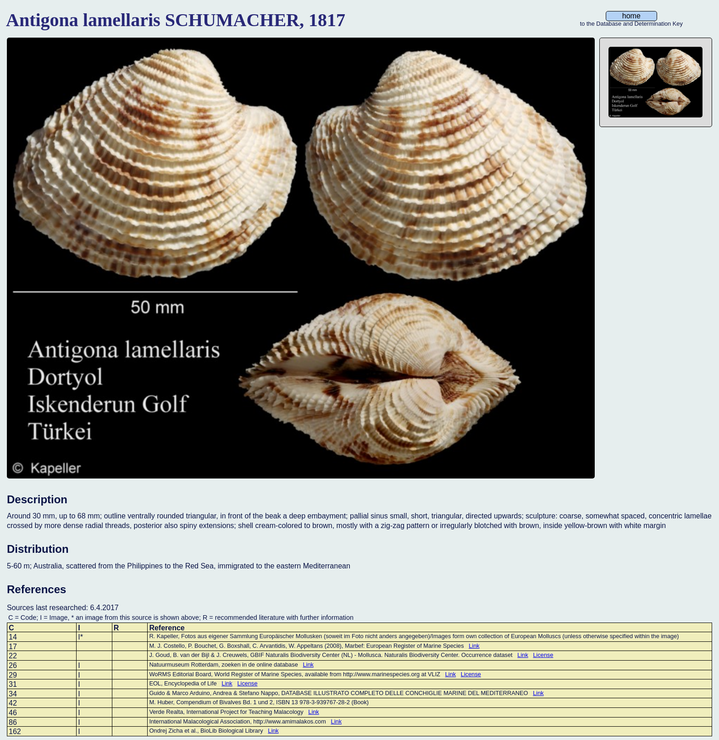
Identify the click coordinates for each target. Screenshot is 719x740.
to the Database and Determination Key (631, 24)
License (543, 654)
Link (474, 645)
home (631, 16)
